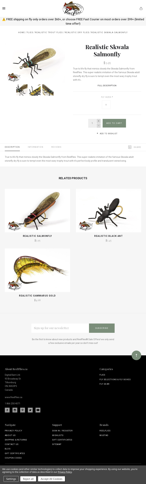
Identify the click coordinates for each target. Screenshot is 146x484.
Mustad (104, 435)
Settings (11, 479)
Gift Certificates (15, 453)
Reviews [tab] (56, 147)
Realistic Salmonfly (37, 236)
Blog (8, 449)
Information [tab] (35, 147)
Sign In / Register (62, 431)
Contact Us (11, 444)
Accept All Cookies (51, 479)
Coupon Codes (13, 458)
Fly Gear (105, 384)
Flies (102, 375)
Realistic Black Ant (108, 236)
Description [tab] (12, 147)
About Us (10, 435)
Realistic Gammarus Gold (37, 295)
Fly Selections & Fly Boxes (115, 379)
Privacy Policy (13, 431)
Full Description (107, 85)
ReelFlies (105, 431)
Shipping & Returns (16, 440)
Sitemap (56, 444)
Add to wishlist (107, 133)
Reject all (28, 479)
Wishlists (57, 435)
